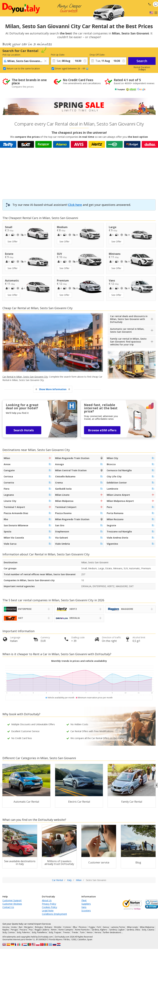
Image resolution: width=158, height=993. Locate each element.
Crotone (67, 927)
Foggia (92, 927)
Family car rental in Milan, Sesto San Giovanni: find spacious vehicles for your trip (128, 341)
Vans (83, 907)
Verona (97, 932)
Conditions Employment (54, 913)
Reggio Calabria (42, 929)
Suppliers (86, 903)
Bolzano (48, 927)
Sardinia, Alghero (99, 929)
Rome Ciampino (66, 929)
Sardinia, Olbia (133, 929)
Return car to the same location (23, 68)
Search (142, 61)
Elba (75, 927)
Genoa (106, 927)
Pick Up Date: (58, 54)
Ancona (5, 927)
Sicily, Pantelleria (39, 932)
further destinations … (113, 932)
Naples (5, 929)
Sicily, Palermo (23, 932)
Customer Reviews (12, 903)
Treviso (66, 932)
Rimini (54, 929)
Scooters (86, 910)
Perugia (14, 929)
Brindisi (57, 927)
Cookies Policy (49, 907)
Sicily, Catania (148, 929)
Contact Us (8, 907)
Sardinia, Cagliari (117, 929)
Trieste (75, 932)
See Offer (12, 241)
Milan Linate (132, 927)
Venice (90, 932)
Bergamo (28, 927)
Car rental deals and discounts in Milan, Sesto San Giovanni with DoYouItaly (129, 319)
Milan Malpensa (147, 927)
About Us (47, 900)
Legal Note (48, 910)
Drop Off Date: (97, 54)
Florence (83, 927)
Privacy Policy (49, 903)
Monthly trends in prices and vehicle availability (79, 660)
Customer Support (12, 900)
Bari (20, 927)
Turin (82, 932)
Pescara (23, 929)
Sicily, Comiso (8, 932)
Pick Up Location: (11, 54)
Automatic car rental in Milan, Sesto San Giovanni (127, 330)
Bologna (39, 927)
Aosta (14, 927)
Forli (99, 927)
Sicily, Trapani (55, 932)
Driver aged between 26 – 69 (72, 68)
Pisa (31, 929)
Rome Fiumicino (82, 929)
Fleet (84, 900)
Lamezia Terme (118, 927)
